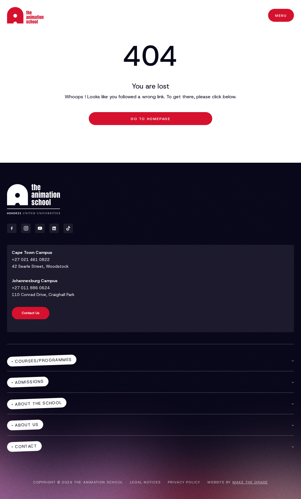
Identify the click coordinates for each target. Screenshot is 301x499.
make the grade (250, 482)
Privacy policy (184, 482)
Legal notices (145, 482)
